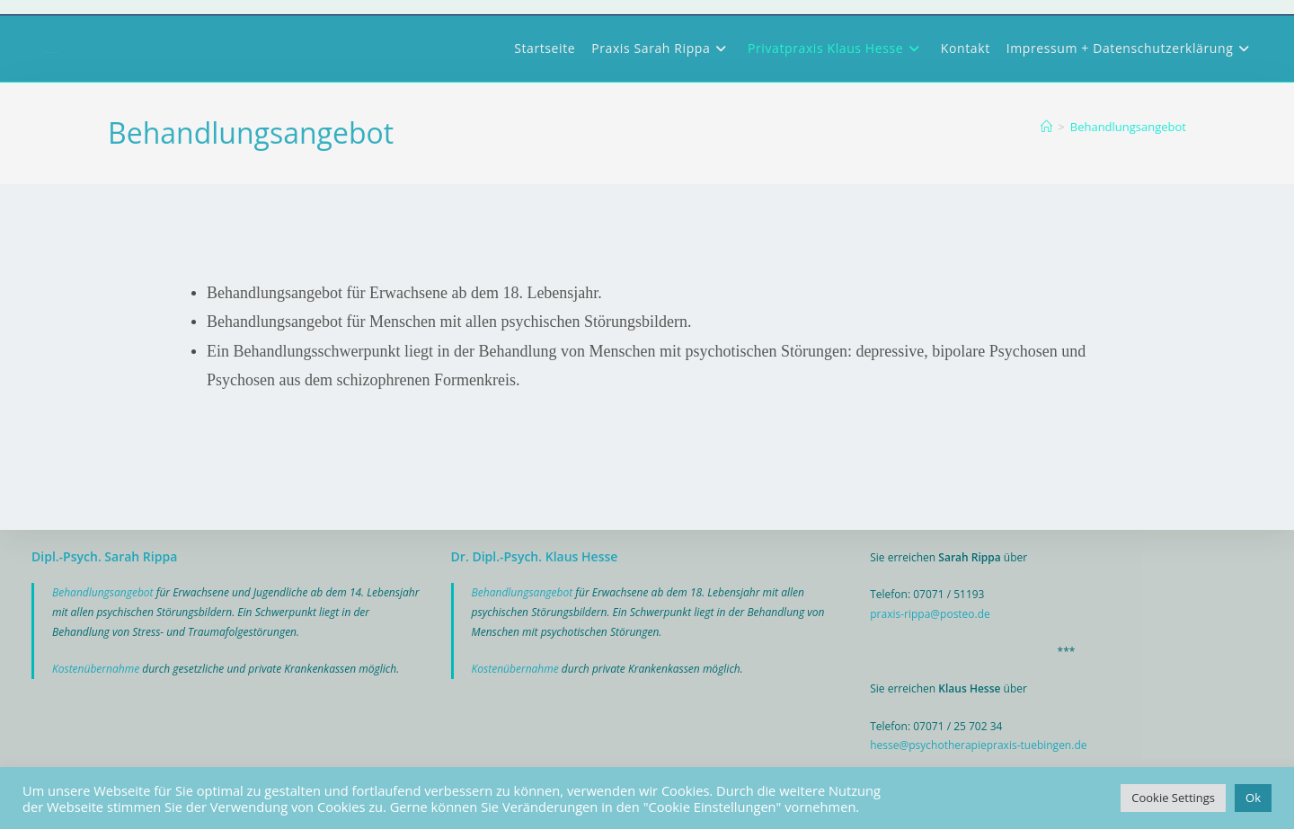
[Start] (1046, 127)
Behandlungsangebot (1128, 127)
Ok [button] (1253, 797)
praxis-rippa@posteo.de (930, 614)
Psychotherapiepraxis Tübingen (51, 52)
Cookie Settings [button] (1173, 797)
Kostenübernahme (97, 668)
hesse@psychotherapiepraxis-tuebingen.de (978, 745)
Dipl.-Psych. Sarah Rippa (104, 556)
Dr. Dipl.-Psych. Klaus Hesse (534, 556)
